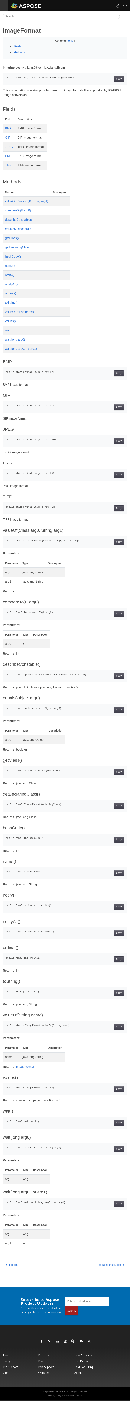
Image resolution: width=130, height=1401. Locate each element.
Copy (119, 79)
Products (43, 1355)
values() (10, 321)
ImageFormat (25, 1066)
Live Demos (81, 1361)
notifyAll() (11, 284)
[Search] (61, 16)
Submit (71, 1310)
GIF (7, 137)
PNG (8, 156)
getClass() (12, 238)
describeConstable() (18, 219)
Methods (19, 52)
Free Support (10, 1367)
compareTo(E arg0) (18, 210)
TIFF (8, 165)
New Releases (83, 1355)
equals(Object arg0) (18, 228)
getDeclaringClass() (18, 247)
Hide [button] (71, 40)
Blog (5, 1372)
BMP (8, 128)
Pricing (6, 1361)
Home (5, 1355)
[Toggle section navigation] (123, 16)
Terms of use (68, 1395)
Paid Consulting (83, 1367)
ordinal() (10, 293)
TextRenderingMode (110, 1264)
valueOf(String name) (19, 311)
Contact (78, 1395)
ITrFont (12, 1264)
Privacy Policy (54, 1395)
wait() (8, 330)
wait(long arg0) (15, 339)
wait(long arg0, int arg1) (21, 348)
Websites (43, 1372)
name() (10, 265)
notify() (9, 275)
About (78, 1372)
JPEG (9, 146)
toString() (11, 302)
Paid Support (46, 1367)
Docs (41, 1361)
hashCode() (13, 256)
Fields (17, 46)
